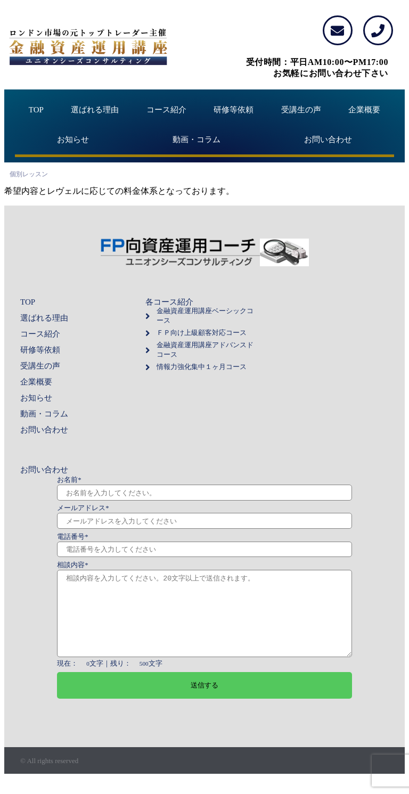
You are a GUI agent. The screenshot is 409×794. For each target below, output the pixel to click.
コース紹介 (166, 109)
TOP (36, 109)
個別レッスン (29, 174)
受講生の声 (301, 109)
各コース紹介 (169, 302)
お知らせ (73, 139)
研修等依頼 (233, 109)
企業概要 (364, 109)
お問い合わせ (328, 139)
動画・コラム (196, 139)
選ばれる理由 (95, 109)
